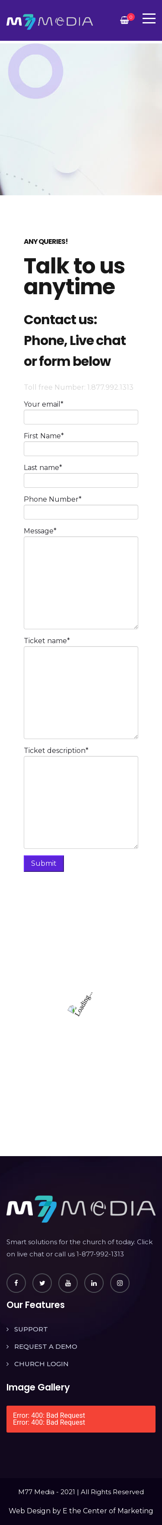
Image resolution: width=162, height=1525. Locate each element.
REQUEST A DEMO (45, 1346)
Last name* (43, 467)
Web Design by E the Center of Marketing (81, 1511)
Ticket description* (56, 750)
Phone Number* (53, 499)
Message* (40, 531)
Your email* (44, 404)
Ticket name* (47, 641)
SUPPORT (31, 1329)
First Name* (44, 436)
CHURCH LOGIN (41, 1364)
